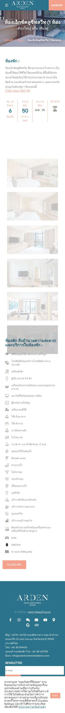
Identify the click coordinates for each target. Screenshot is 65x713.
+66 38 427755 (40, 651)
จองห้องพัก (14, 564)
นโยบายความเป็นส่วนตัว (32, 707)
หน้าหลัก (9, 40)
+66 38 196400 (19, 647)
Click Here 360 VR (17, 91)
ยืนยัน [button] (55, 695)
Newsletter (13, 663)
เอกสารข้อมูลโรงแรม (39, 612)
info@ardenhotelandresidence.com (30, 655)
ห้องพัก (20, 40)
